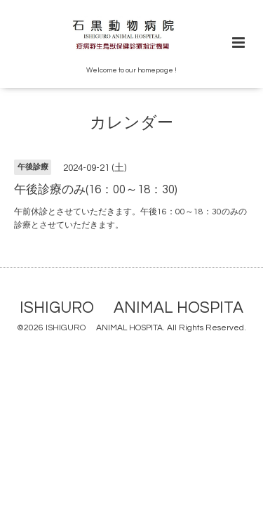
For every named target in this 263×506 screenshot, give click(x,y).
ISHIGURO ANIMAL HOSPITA (131, 308)
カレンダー (131, 123)
